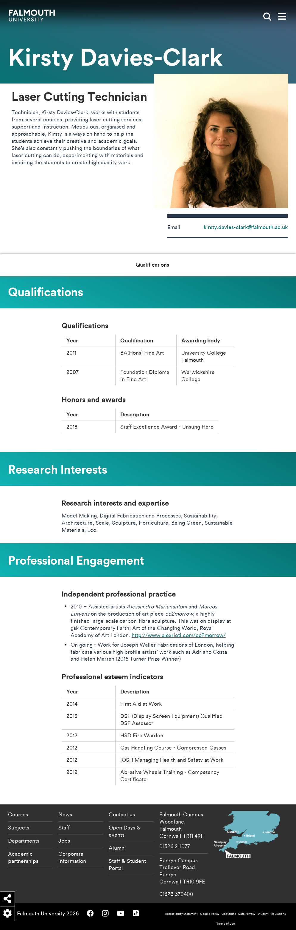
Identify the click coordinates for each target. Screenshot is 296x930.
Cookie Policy (209, 914)
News (65, 814)
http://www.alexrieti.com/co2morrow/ (179, 635)
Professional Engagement (203, 264)
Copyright (229, 914)
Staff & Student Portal (127, 864)
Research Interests (138, 264)
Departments (23, 840)
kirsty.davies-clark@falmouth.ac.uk (246, 227)
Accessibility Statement (181, 914)
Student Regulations (272, 914)
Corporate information (72, 857)
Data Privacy (246, 914)
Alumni (117, 847)
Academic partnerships (23, 857)
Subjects (18, 827)
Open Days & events (125, 831)
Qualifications (88, 264)
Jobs (64, 840)
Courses (18, 814)
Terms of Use (225, 924)
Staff (64, 827)
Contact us (122, 814)
